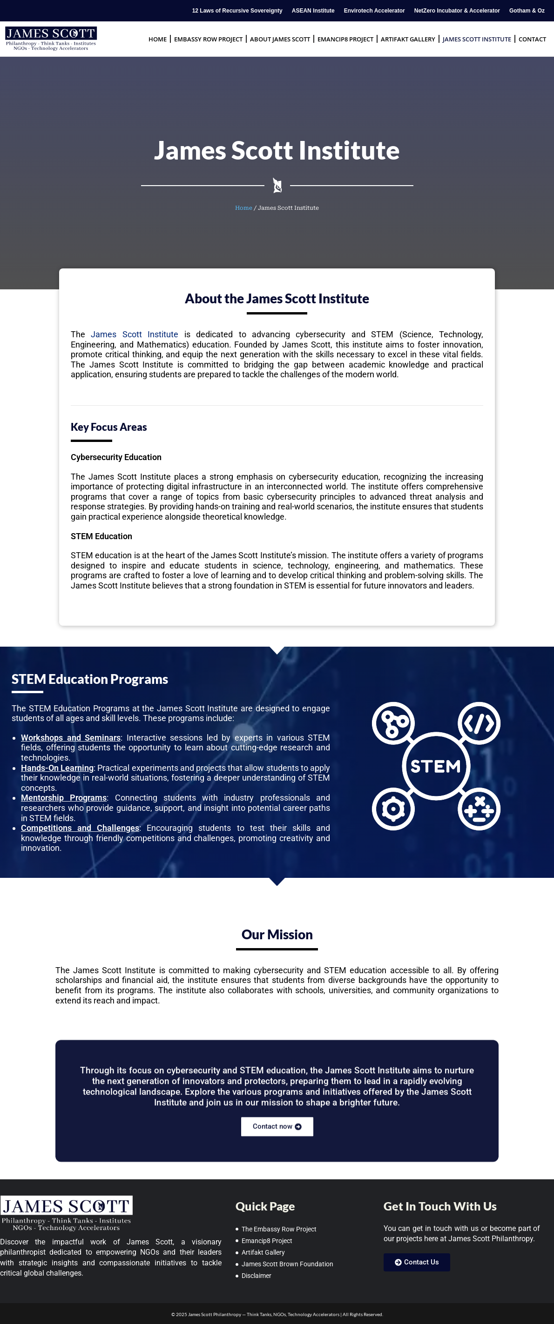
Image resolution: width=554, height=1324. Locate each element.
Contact (532, 39)
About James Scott (280, 39)
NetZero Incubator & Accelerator (457, 10)
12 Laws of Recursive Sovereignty (237, 10)
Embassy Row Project (208, 39)
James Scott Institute (477, 39)
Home (158, 39)
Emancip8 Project (345, 39)
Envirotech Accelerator (374, 10)
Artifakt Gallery (408, 39)
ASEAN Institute (313, 10)
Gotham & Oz (527, 10)
